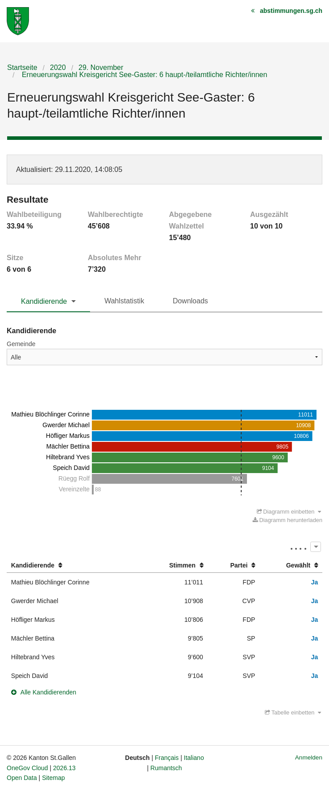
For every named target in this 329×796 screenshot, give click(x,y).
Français (167, 757)
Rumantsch (166, 768)
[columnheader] (74, 565)
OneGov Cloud (27, 768)
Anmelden (308, 757)
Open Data (22, 777)
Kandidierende (44, 301)
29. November (100, 67)
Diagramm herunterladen (287, 520)
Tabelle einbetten (293, 712)
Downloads (190, 301)
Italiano (194, 757)
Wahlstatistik (124, 301)
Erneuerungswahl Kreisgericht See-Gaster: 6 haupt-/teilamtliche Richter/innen (143, 74)
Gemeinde (21, 343)
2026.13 (64, 768)
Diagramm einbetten (289, 511)
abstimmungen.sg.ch (291, 10)
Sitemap (53, 777)
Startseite (22, 67)
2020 (58, 67)
